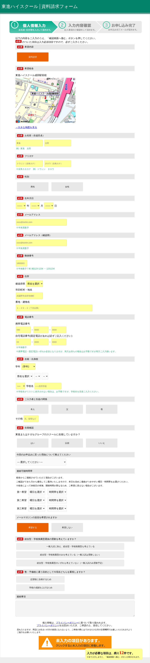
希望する (32, 527)
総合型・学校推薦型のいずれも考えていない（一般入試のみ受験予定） (70, 563)
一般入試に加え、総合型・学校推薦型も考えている (70, 546)
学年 (25, 366)
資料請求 (32, 57)
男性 (33, 187)
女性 (67, 187)
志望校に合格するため (40, 579)
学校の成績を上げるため (40, 587)
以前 (67, 443)
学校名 (44, 386)
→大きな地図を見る (26, 127)
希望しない (67, 527)
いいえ (102, 443)
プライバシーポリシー (67, 622)
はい (33, 443)
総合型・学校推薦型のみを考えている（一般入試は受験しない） (70, 554)
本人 (33, 409)
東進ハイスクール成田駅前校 (31, 75)
